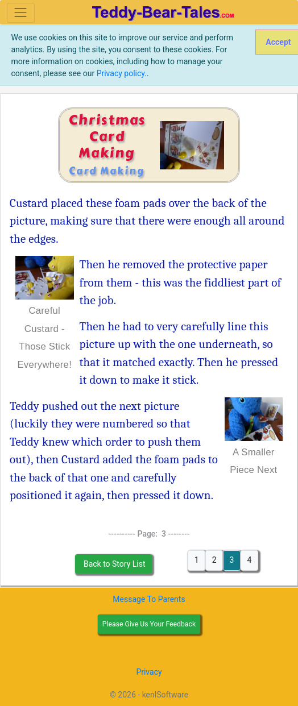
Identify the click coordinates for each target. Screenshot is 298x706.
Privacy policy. (122, 73)
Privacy (149, 671)
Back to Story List (113, 563)
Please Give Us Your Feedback (149, 624)
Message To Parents (149, 599)
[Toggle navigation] (21, 13)
